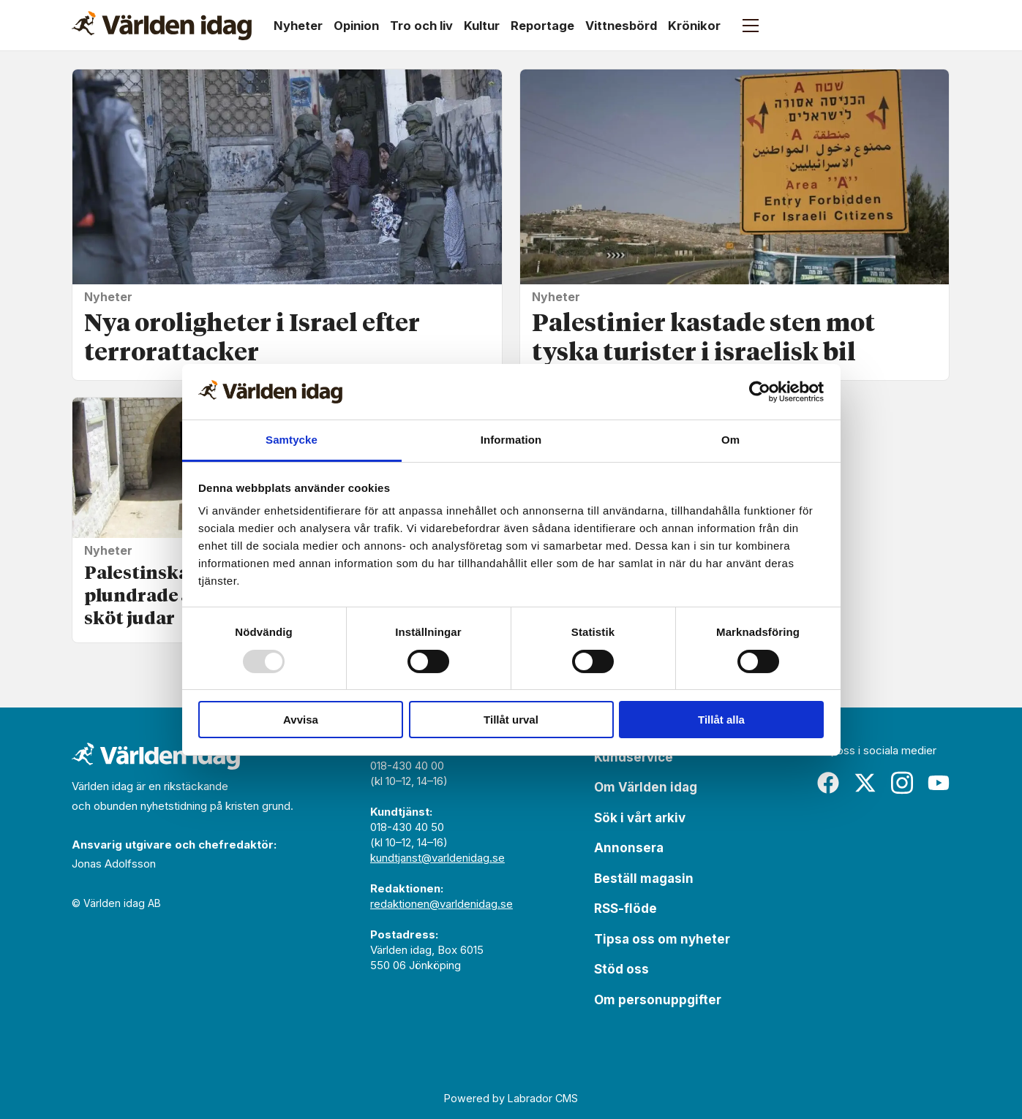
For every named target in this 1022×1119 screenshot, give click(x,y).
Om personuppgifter (657, 1000)
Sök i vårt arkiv (639, 818)
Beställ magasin (644, 878)
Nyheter (298, 25)
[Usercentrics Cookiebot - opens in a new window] (760, 392)
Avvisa (300, 719)
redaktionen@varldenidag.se (441, 904)
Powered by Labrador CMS (511, 1098)
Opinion (356, 25)
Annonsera (629, 848)
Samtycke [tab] (292, 439)
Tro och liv (421, 25)
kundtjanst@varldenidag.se (437, 858)
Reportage (542, 25)
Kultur (482, 25)
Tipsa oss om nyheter (662, 939)
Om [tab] (730, 439)
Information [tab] (511, 439)
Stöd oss (621, 969)
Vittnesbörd (621, 25)
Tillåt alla (721, 719)
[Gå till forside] (162, 25)
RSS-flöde (625, 908)
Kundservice (633, 757)
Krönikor (694, 25)
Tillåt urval (511, 719)
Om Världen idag (645, 787)
